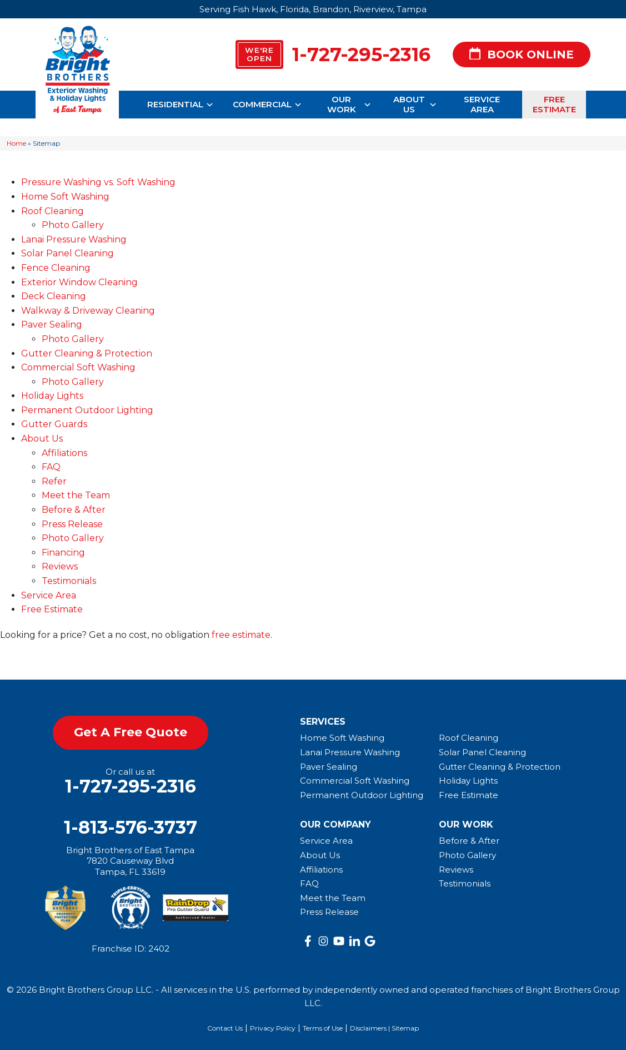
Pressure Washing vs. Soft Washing (98, 182)
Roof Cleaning (52, 211)
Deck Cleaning (53, 296)
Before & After (74, 509)
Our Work (349, 104)
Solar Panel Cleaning (67, 253)
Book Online (521, 54)
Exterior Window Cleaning (79, 282)
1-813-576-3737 (130, 827)
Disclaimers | (371, 1028)
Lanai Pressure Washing (74, 239)
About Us (415, 104)
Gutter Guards (54, 424)
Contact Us (225, 1028)
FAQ (51, 467)
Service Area (482, 104)
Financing (63, 552)
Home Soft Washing (65, 196)
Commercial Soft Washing (78, 367)
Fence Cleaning (56, 267)
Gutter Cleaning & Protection (86, 353)
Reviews (60, 566)
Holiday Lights (52, 395)
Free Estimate (554, 104)
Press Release (72, 524)
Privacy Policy (273, 1028)
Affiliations (64, 453)
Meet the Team (76, 495)
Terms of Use (323, 1028)
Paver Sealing (51, 324)
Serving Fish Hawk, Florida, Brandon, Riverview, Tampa (313, 9)
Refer (54, 481)
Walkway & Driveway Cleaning (88, 310)
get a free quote (130, 732)
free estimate (241, 635)
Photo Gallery (73, 225)
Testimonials (69, 581)
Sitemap (405, 1028)
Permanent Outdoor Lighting (87, 410)
